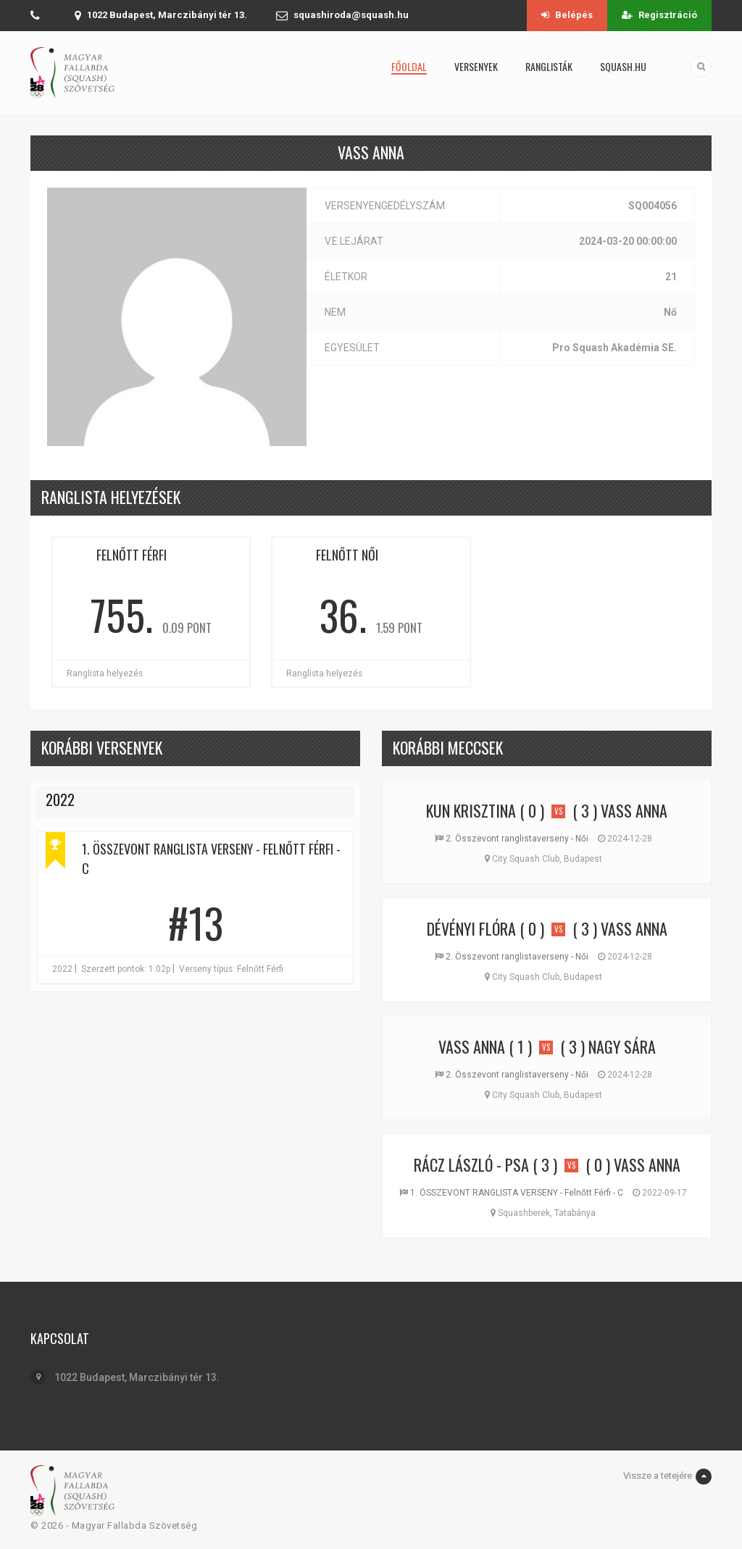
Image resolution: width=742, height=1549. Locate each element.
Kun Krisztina (471, 810)
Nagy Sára (622, 1046)
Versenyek (476, 66)
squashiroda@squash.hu (351, 14)
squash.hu (623, 66)
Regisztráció (659, 14)
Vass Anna (634, 810)
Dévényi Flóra (471, 928)
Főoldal (409, 66)
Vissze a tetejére (667, 1477)
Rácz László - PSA (471, 1164)
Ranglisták (548, 66)
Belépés (567, 14)
